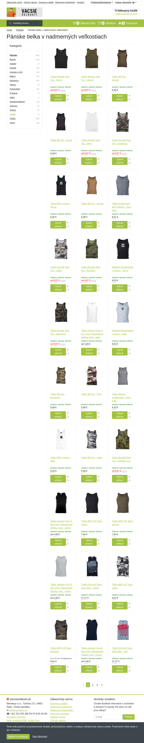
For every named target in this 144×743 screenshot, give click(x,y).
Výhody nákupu (30, 2)
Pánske (19, 30)
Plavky (13, 85)
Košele (13, 68)
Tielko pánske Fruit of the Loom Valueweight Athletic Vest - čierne (61, 524)
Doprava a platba (46, 2)
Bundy (13, 59)
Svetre (13, 110)
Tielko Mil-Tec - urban (92, 457)
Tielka (13, 114)
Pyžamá (13, 93)
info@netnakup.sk (18, 710)
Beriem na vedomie (18, 736)
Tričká (12, 118)
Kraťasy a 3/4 (16, 72)
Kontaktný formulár (16, 717)
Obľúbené (105, 23)
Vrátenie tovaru (57, 717)
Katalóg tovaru (25, 23)
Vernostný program (59, 713)
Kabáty (13, 63)
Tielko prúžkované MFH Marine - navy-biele (122, 207)
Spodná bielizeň (17, 101)
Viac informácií (39, 736)
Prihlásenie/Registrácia (102, 2)
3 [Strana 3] (97, 685)
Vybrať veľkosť (58, 98)
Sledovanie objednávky (65, 2)
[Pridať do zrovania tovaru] (67, 99)
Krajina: (125, 2)
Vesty (12, 122)
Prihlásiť (128, 717)
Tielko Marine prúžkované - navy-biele (121, 397)
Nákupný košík (82, 23)
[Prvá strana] (82, 684)
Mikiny (13, 76)
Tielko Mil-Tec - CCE (91, 394)
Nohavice (14, 80)
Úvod (9, 30)
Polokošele (15, 89)
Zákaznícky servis (14, 2)
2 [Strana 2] (92, 685)
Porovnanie (126, 23)
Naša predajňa (14, 720)
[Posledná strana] (101, 684)
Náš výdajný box (31, 720)
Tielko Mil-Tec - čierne (61, 140)
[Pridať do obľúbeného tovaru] (67, 95)
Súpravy (13, 106)
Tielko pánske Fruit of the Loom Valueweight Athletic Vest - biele (92, 334)
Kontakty (80, 2)
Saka (12, 97)
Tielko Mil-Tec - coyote (92, 203)
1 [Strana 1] (88, 685)
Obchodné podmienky (61, 707)
